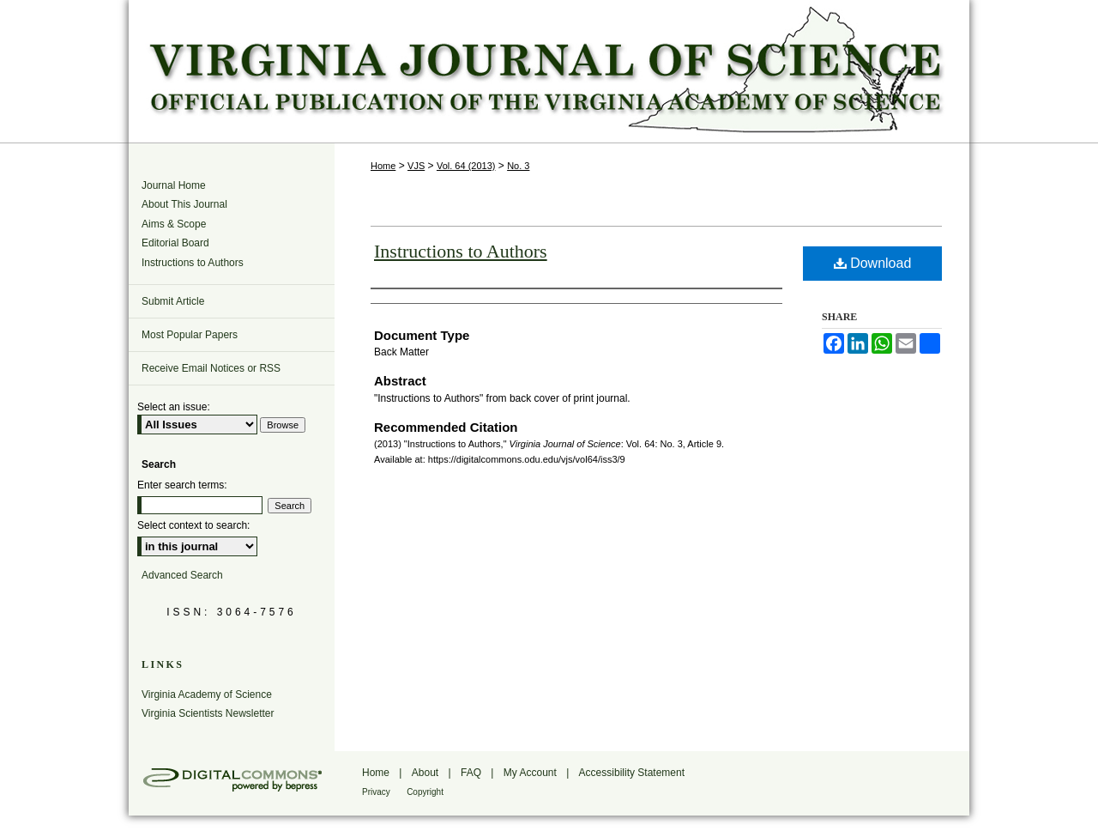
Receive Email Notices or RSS (211, 368)
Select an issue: (173, 407)
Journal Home (174, 185)
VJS (416, 166)
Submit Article (173, 301)
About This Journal (184, 204)
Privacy (376, 792)
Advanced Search (182, 575)
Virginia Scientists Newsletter (208, 713)
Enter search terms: (182, 485)
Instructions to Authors (460, 251)
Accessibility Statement (632, 773)
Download (873, 263)
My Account (530, 773)
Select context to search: (193, 525)
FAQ (471, 773)
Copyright (425, 792)
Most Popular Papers (190, 335)
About (425, 773)
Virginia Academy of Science (207, 694)
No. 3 (518, 166)
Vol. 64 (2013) (466, 166)
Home (383, 166)
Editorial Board (175, 243)
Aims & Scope (174, 224)
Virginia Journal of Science (549, 71)
